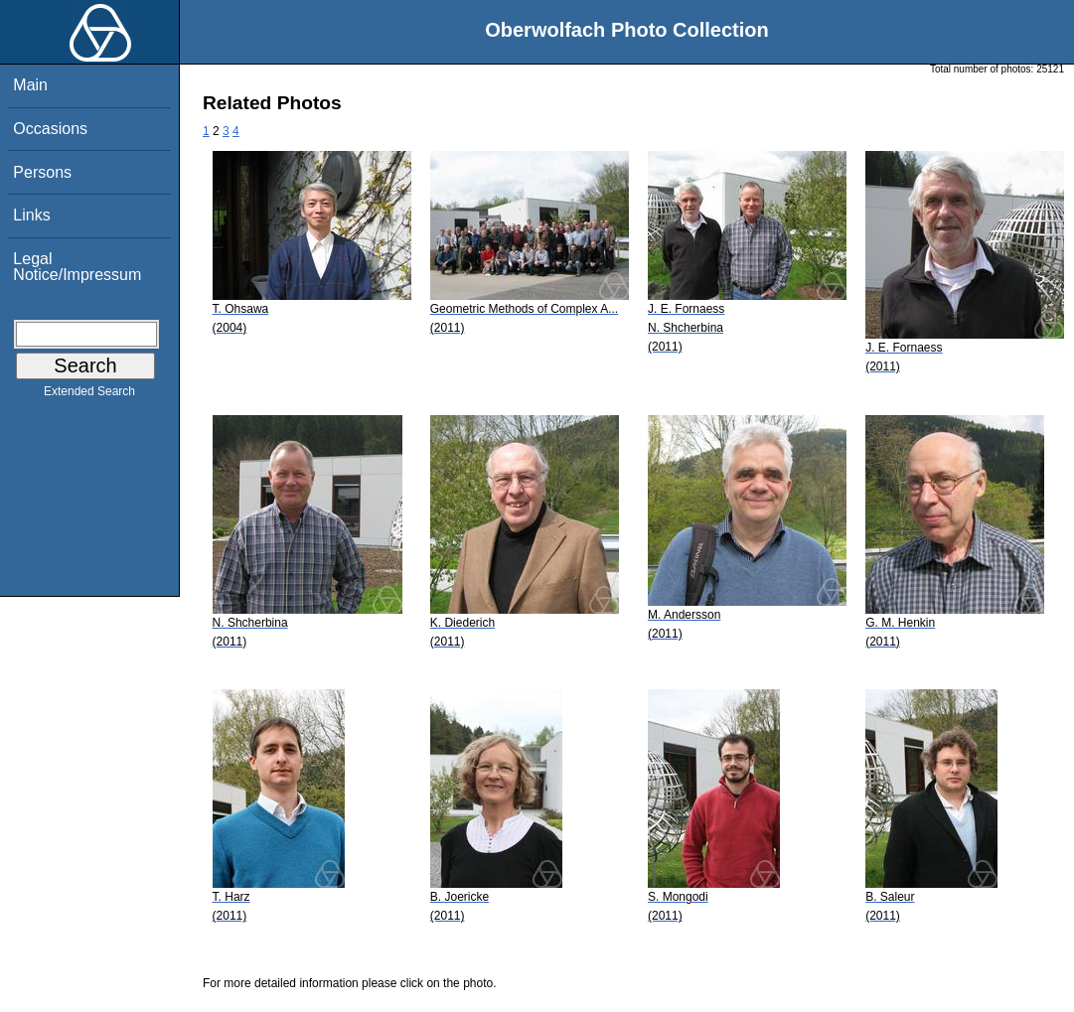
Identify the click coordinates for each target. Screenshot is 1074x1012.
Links (31, 215)
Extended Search (89, 395)
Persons (42, 172)
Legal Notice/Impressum (77, 266)
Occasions (50, 128)
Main (30, 84)
